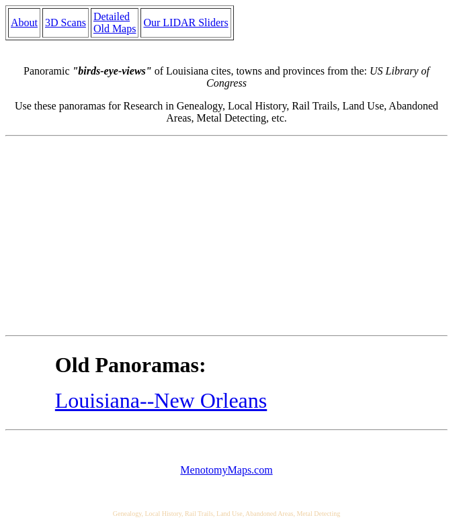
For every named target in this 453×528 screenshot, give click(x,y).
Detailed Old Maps (114, 22)
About (24, 22)
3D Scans (65, 22)
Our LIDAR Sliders (185, 22)
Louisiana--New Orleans (161, 400)
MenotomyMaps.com (226, 470)
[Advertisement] (226, 236)
